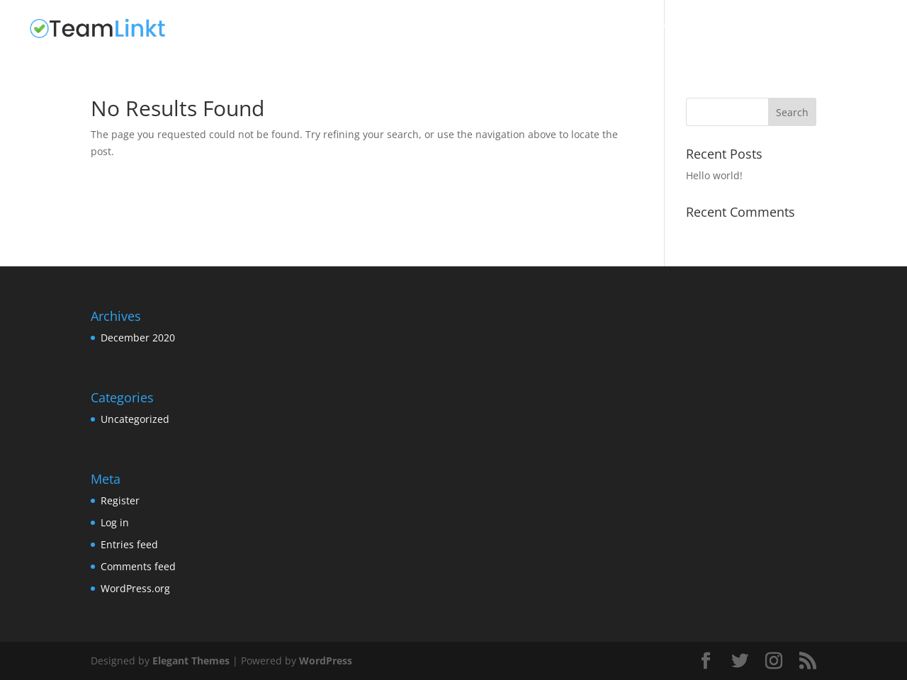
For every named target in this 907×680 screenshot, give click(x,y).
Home (564, 29)
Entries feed (129, 544)
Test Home (756, 29)
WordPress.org (135, 588)
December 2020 (138, 337)
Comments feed (138, 566)
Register (120, 500)
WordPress (325, 660)
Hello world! (714, 175)
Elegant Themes (191, 660)
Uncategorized (843, 29)
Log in (115, 522)
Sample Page (678, 29)
